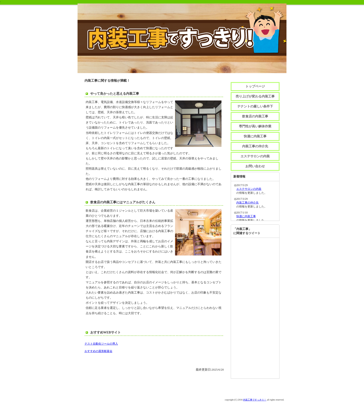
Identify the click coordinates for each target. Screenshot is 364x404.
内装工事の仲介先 (255, 146)
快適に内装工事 (255, 136)
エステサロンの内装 (255, 156)
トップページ (255, 86)
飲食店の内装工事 (255, 116)
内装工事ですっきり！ (254, 399)
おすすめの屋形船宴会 (98, 351)
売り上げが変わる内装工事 (255, 96)
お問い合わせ (255, 166)
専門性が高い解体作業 (255, 126)
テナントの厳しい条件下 (255, 106)
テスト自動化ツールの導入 (101, 343)
